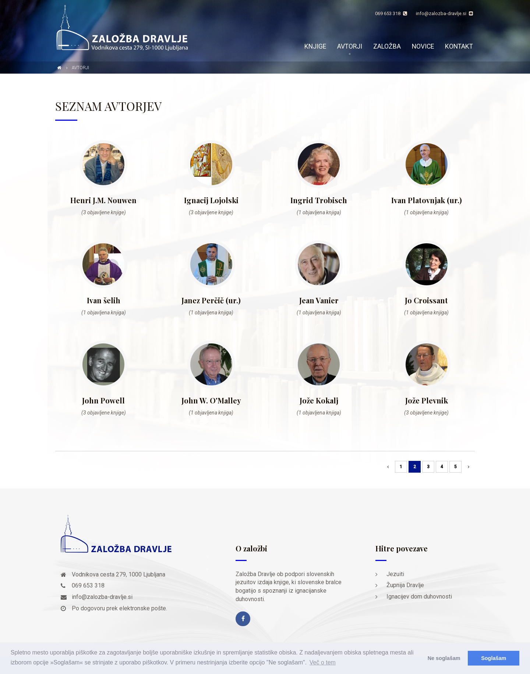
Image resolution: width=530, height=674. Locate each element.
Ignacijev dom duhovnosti (419, 596)
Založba (387, 46)
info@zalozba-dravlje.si (444, 13)
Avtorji (349, 46)
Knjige (315, 46)
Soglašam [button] (493, 658)
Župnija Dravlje (405, 585)
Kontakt (459, 46)
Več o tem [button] (323, 662)
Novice (423, 46)
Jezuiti (395, 574)
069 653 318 (391, 13)
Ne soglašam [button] (444, 658)
